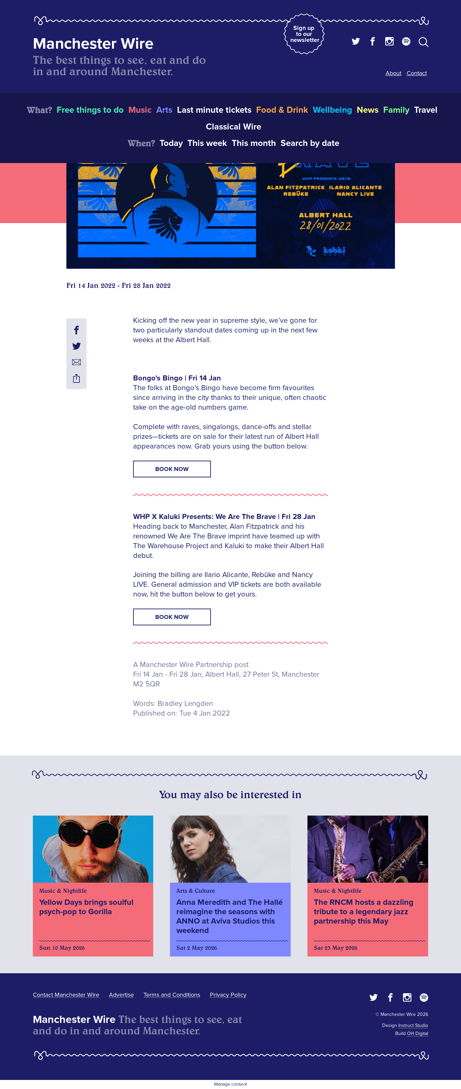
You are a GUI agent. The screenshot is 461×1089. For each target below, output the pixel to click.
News (368, 110)
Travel (426, 110)
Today (171, 143)
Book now (172, 469)
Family (396, 110)
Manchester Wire (93, 43)
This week (207, 143)
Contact (417, 73)
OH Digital (417, 1033)
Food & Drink (282, 110)
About (393, 73)
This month (254, 143)
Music (140, 110)
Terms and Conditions (171, 994)
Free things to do (90, 110)
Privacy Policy (228, 994)
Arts (164, 110)
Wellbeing (332, 110)
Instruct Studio (413, 1025)
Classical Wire (233, 126)
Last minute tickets (214, 110)
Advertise (121, 994)
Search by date (310, 143)
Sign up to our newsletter (304, 34)
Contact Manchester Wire (66, 994)
